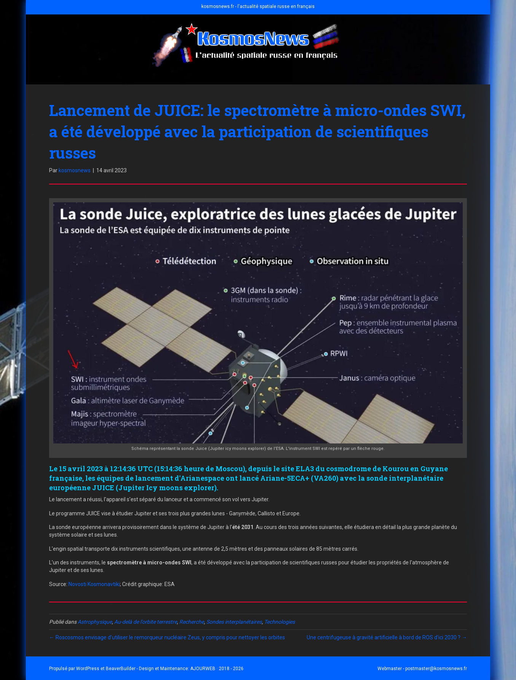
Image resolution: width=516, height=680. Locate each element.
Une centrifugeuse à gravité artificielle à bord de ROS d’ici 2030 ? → (387, 637)
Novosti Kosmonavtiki (94, 584)
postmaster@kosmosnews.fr (436, 668)
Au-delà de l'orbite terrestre (145, 622)
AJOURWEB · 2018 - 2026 (217, 668)
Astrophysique (95, 622)
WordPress (87, 668)
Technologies (279, 622)
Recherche (191, 622)
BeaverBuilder (120, 668)
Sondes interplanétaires (234, 622)
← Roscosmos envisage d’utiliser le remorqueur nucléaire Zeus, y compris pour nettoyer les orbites (167, 637)
